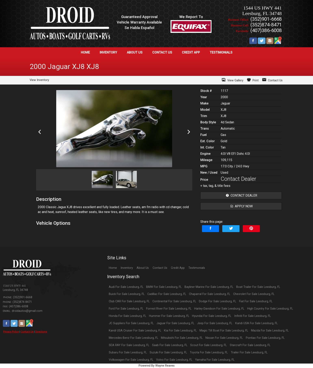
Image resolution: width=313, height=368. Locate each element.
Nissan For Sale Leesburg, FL (224, 338)
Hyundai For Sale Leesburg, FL (211, 316)
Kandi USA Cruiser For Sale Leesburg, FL (135, 330)
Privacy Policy (11, 331)
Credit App (178, 268)
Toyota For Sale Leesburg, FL (209, 352)
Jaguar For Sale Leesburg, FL (175, 323)
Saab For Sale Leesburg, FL (169, 345)
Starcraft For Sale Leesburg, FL (250, 345)
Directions (41, 331)
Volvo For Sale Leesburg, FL (174, 360)
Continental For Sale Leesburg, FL (174, 301)
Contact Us (27, 331)
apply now (241, 206)
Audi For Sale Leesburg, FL (126, 287)
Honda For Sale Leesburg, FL (127, 316)
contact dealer (241, 195)
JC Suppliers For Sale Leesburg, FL (131, 323)
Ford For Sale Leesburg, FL (126, 308)
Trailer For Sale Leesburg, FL (249, 352)
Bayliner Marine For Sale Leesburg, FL (209, 287)
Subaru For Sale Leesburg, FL (128, 352)
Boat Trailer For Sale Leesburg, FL (258, 287)
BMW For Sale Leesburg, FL (164, 287)
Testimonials (196, 268)
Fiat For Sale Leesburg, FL (255, 301)
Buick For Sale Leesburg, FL (127, 294)
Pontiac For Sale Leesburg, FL (265, 338)
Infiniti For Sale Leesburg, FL (252, 316)
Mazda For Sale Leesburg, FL (270, 330)
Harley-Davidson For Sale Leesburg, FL (219, 308)
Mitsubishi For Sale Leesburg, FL (182, 338)
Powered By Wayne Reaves (157, 365)
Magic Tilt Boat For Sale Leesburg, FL (224, 330)
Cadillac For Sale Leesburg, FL (166, 294)
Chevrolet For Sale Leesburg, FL (253, 294)
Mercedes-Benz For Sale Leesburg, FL (133, 338)
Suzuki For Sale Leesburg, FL (168, 352)
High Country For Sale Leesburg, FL (270, 308)
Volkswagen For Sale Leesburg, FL (131, 360)
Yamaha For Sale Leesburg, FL (214, 360)
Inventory (127, 268)
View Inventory (39, 80)
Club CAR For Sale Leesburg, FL (129, 301)
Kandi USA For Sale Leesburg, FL (256, 323)
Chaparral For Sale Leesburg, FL (209, 294)
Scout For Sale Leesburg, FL (208, 345)
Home (113, 268)
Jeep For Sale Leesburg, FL (214, 323)
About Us (143, 268)
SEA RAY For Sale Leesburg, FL (129, 345)
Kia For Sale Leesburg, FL (180, 330)
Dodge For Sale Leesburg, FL (217, 301)
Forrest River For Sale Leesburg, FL (168, 308)
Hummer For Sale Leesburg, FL (169, 316)
